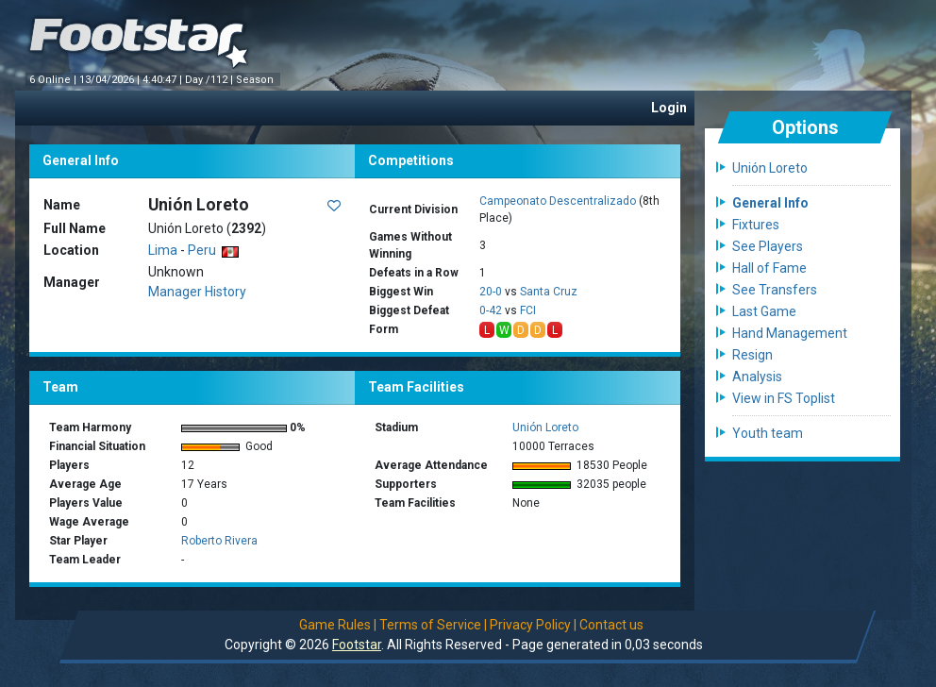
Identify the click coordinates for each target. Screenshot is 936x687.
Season (256, 80)
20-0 (490, 291)
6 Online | (54, 80)
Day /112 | (210, 80)
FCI (528, 310)
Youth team (767, 433)
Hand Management (789, 333)
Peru (213, 250)
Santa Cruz (548, 291)
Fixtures (755, 224)
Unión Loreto (545, 427)
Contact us (611, 624)
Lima (162, 250)
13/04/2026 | (110, 80)
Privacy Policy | (533, 624)
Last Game (764, 311)
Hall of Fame (769, 268)
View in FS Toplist (783, 398)
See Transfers (774, 289)
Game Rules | (337, 624)
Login (669, 107)
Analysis (757, 376)
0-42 (490, 310)
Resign (752, 354)
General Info (770, 202)
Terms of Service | (433, 624)
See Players (767, 246)
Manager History (197, 291)
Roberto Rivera (219, 540)
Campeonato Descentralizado (557, 201)
